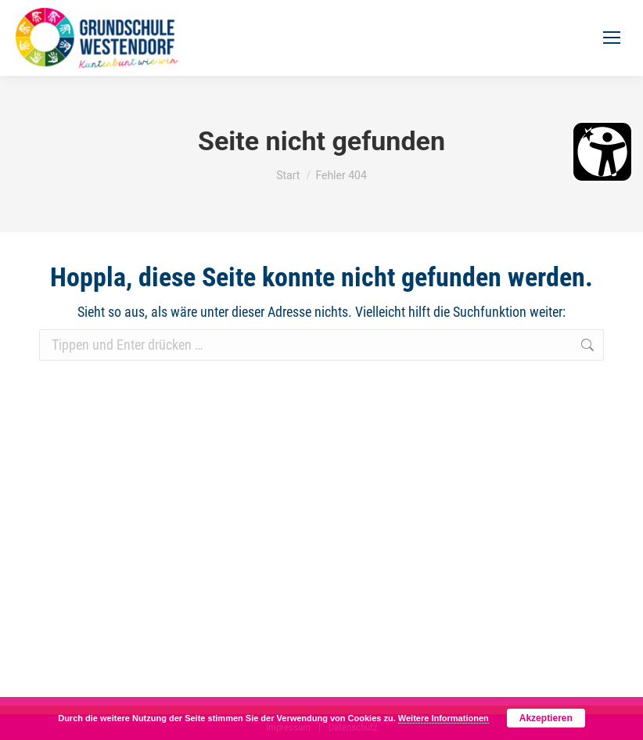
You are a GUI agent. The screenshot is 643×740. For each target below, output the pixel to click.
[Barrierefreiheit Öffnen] (602, 151)
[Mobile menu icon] (611, 37)
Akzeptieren (546, 718)
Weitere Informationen (443, 718)
